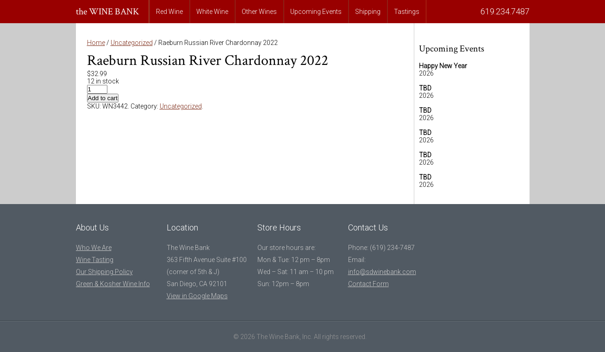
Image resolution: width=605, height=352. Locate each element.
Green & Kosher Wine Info (113, 284)
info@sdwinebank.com (382, 271)
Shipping (367, 11)
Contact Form (368, 284)
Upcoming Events (316, 11)
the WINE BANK (107, 12)
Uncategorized (132, 42)
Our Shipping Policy (104, 271)
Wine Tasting (94, 259)
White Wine (212, 11)
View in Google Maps (197, 296)
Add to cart (103, 98)
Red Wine (169, 11)
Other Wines (259, 11)
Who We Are (94, 247)
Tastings (406, 11)
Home (96, 42)
